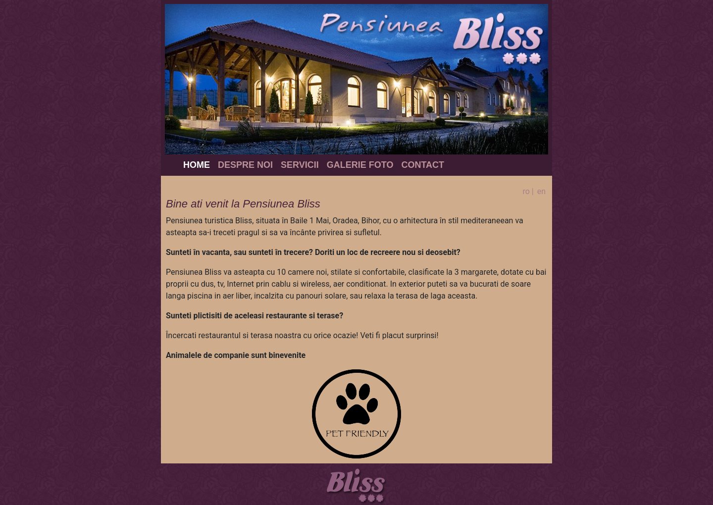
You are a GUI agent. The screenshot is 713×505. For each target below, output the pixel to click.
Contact (422, 165)
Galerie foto (360, 165)
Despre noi (245, 165)
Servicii (300, 165)
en (541, 191)
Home (196, 165)
